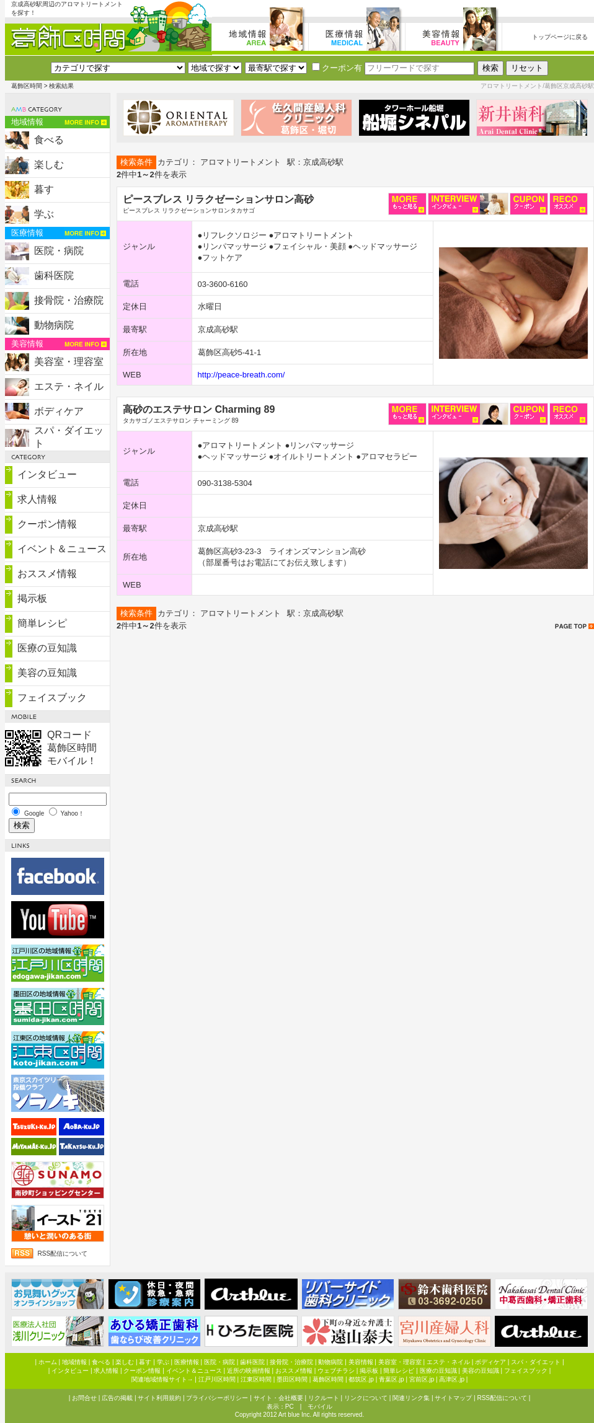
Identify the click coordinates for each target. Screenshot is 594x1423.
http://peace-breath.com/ (241, 374)
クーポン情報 (47, 524)
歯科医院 (54, 275)
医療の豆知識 (47, 648)
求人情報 (37, 499)
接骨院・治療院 (69, 300)
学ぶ (44, 214)
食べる (49, 139)
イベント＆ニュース (62, 549)
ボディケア (59, 411)
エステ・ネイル (69, 386)
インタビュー (47, 474)
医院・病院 (59, 250)
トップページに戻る (560, 36)
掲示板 (32, 598)
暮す (44, 189)
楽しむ (49, 164)
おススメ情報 (47, 573)
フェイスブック (52, 697)
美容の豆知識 (47, 672)
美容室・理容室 (69, 361)
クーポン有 (337, 68)
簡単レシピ (42, 623)
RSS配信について (63, 1253)
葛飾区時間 (26, 85)
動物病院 (54, 325)
